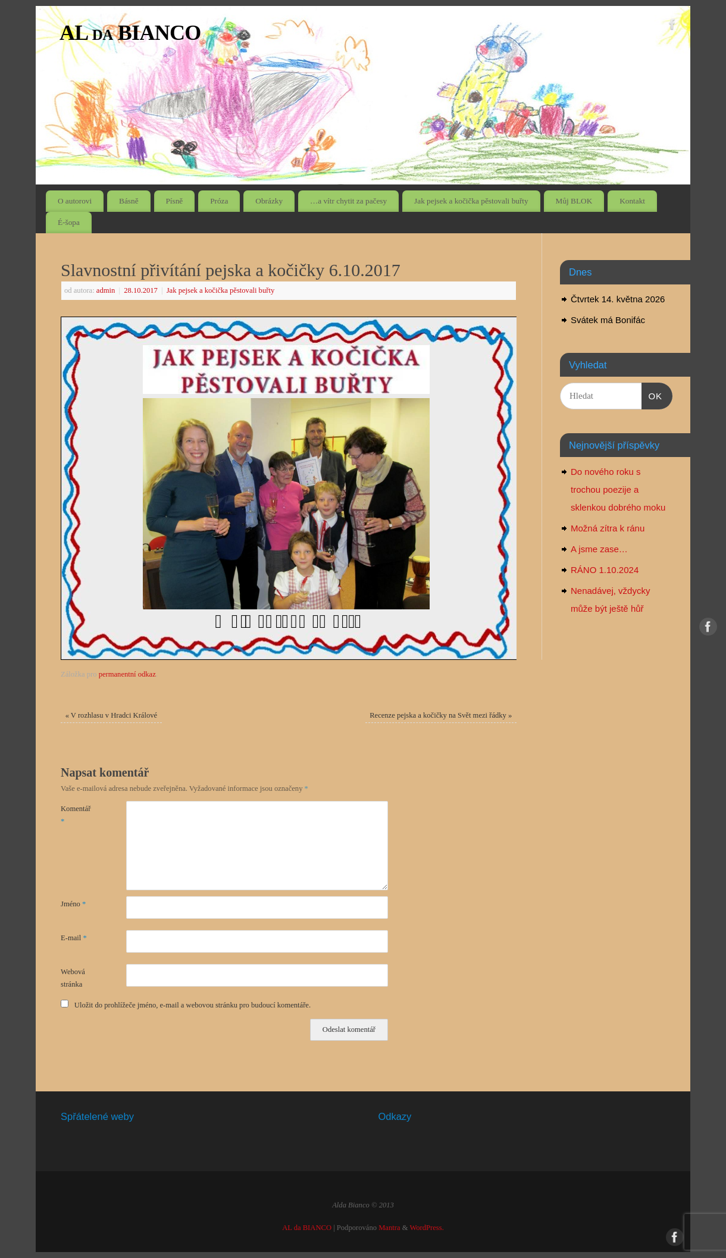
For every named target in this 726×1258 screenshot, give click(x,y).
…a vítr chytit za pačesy (348, 200)
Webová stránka (73, 978)
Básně (129, 200)
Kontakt (632, 200)
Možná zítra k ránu (607, 528)
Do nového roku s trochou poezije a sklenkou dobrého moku (618, 489)
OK (652, 394)
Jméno (73, 904)
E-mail (74, 938)
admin (105, 290)
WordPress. (426, 1227)
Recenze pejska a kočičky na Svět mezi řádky (441, 715)
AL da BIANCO (130, 33)
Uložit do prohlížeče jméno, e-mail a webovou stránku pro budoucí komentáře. (192, 1005)
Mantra (389, 1227)
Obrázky (269, 200)
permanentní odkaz (127, 674)
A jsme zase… (599, 549)
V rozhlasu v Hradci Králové (111, 715)
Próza (219, 200)
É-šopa (69, 222)
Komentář (75, 815)
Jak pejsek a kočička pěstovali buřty (471, 200)
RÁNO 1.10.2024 (605, 570)
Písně (174, 200)
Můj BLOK (574, 200)
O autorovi (75, 200)
